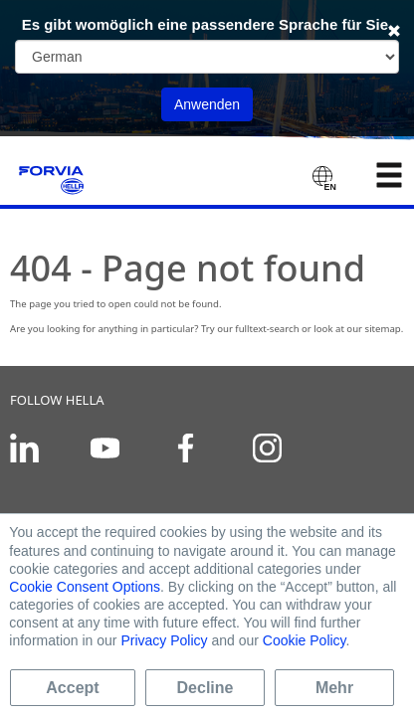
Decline (205, 687)
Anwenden (207, 104)
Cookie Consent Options (84, 587)
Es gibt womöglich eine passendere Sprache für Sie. (207, 24)
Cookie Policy (304, 640)
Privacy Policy (163, 640)
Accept (72, 687)
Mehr (334, 687)
